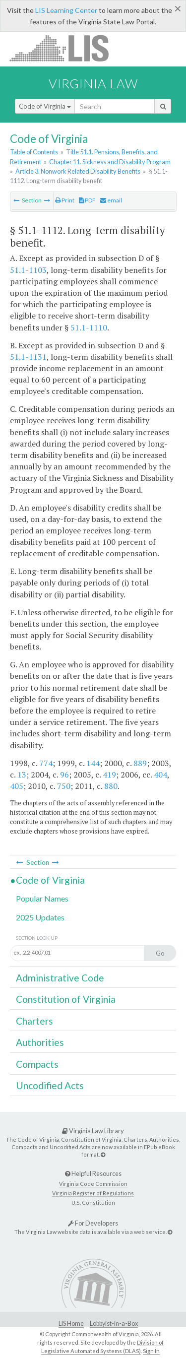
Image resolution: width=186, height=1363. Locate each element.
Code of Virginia (45, 106)
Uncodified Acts (50, 1085)
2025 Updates (40, 917)
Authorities (40, 1042)
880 (111, 785)
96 (64, 774)
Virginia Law (93, 83)
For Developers (93, 1223)
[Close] (178, 8)
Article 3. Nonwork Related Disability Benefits (77, 171)
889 (140, 763)
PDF (87, 200)
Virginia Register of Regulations (93, 1193)
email (111, 200)
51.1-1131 (28, 356)
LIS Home (71, 1323)
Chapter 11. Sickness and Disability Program (110, 162)
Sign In (151, 1351)
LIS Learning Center (66, 10)
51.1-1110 (88, 327)
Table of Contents (34, 152)
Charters (34, 1021)
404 (160, 774)
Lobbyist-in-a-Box (114, 1323)
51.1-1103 (28, 269)
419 (109, 774)
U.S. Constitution (93, 1202)
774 (46, 763)
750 (63, 785)
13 (21, 774)
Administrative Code (60, 977)
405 (16, 785)
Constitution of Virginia (66, 999)
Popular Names (42, 898)
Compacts (37, 1064)
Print (64, 200)
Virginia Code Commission (93, 1183)
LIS (64, 48)
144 (93, 763)
